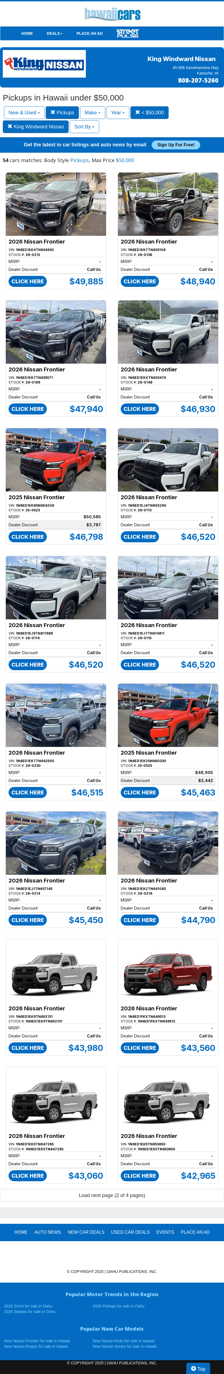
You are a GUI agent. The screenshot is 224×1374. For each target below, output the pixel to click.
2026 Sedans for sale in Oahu (29, 1311)
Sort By (84, 127)
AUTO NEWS (47, 1232)
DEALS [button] (55, 33)
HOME (27, 33)
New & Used (24, 112)
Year (118, 112)
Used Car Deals (130, 1232)
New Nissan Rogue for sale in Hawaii (36, 1346)
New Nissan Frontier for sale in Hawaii (37, 1341)
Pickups (62, 112)
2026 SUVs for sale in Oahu (28, 1306)
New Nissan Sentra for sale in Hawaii (124, 1346)
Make (93, 112)
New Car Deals (86, 1232)
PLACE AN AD (89, 33)
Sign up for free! (175, 144)
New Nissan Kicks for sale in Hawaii (124, 1341)
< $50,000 (149, 112)
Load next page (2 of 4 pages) (112, 1195)
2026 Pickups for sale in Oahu (119, 1306)
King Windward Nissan (35, 127)
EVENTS (165, 1232)
